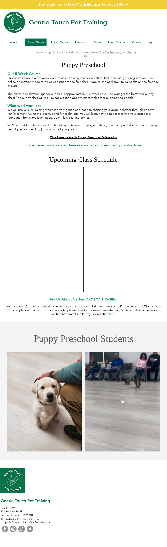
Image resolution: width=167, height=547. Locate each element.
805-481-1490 (8, 508)
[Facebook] (5, 529)
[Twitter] (30, 529)
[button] (80, 42)
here (112, 314)
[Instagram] (13, 529)
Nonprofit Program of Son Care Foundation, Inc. (26, 522)
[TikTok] (21, 529)
